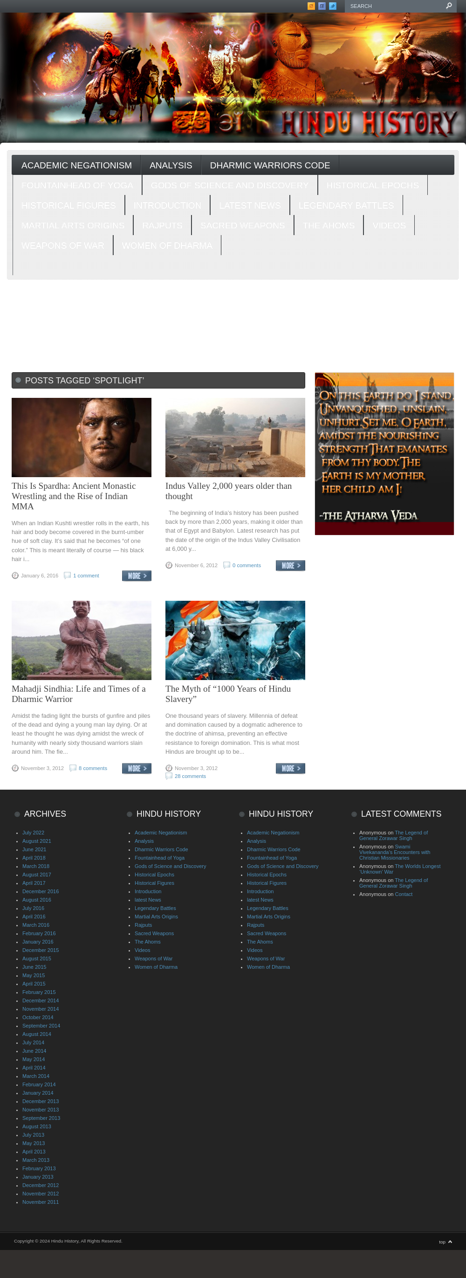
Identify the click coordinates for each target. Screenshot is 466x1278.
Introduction (168, 205)
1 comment (86, 575)
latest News (250, 205)
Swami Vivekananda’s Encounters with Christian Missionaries (394, 852)
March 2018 (35, 866)
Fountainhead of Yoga (77, 185)
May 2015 (33, 975)
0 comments (247, 565)
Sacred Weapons (242, 225)
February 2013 (39, 1168)
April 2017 (34, 883)
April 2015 (34, 983)
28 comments (190, 776)
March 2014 (35, 1076)
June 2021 (34, 849)
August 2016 (36, 900)
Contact (403, 894)
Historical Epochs (373, 185)
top (442, 1241)
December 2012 (40, 1185)
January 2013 (38, 1177)
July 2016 (33, 908)
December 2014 (40, 1000)
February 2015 (39, 992)
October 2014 (38, 1017)
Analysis (171, 165)
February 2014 (39, 1084)
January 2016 (38, 942)
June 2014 (34, 1051)
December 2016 (40, 891)
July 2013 (33, 1135)
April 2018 (34, 858)
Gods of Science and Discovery (230, 185)
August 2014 (36, 1034)
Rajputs (162, 225)
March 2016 (35, 925)
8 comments (93, 768)
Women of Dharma (167, 245)
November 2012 (40, 1193)
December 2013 (40, 1101)
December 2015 (40, 950)
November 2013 (40, 1109)
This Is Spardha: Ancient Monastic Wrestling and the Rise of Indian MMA (74, 496)
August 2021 (36, 841)
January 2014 (38, 1093)
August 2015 (36, 958)
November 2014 (40, 1009)
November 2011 (40, 1202)
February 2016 (39, 933)
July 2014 (33, 1042)
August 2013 (36, 1126)
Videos (389, 225)
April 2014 (34, 1067)
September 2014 (41, 1025)
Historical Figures (68, 205)
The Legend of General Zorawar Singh (393, 835)
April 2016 (34, 916)
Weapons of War (62, 245)
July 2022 (33, 832)
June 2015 (34, 967)
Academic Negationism (76, 165)
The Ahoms (329, 225)
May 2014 (33, 1059)
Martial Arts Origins (72, 225)
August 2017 (36, 874)
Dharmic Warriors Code (270, 165)
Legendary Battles (346, 205)
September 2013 (41, 1118)
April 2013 (34, 1151)
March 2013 (35, 1160)
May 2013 (33, 1143)
